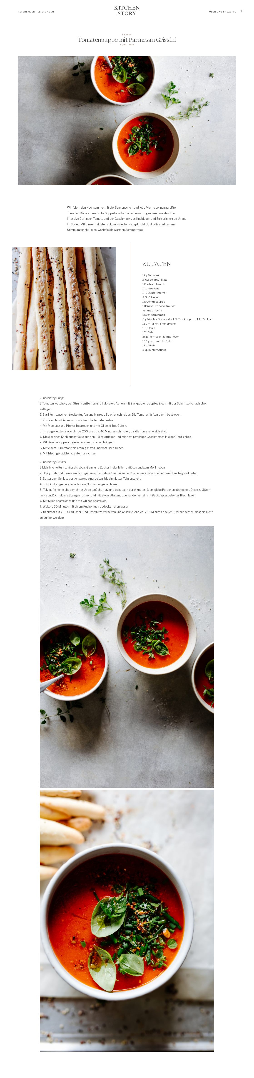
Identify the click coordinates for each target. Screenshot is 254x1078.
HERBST (127, 34)
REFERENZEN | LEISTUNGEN (36, 11)
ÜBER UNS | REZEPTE (222, 11)
